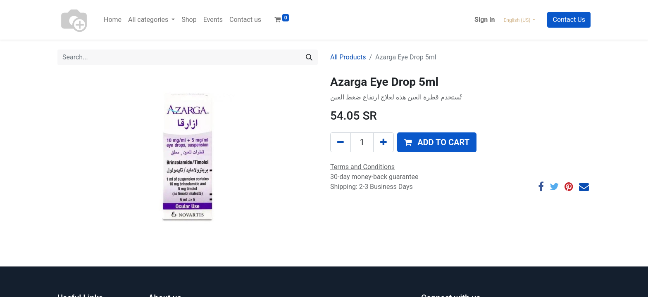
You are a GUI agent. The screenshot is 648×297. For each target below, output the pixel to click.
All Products (348, 57)
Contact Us (569, 20)
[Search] (309, 57)
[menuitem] (112, 20)
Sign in (484, 20)
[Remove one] (340, 142)
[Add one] (383, 142)
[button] (436, 142)
